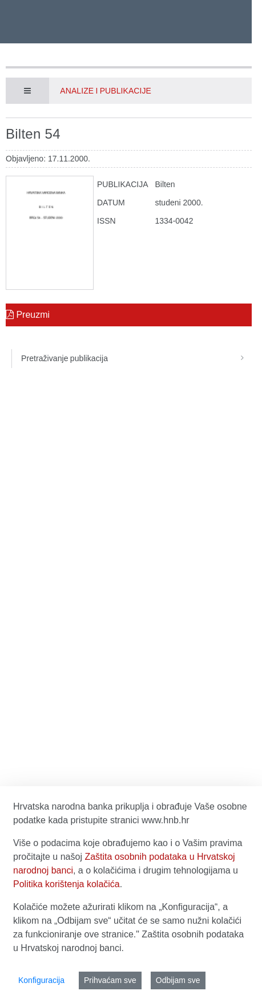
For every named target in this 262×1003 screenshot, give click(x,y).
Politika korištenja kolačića (66, 884)
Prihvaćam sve (110, 980)
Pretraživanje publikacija (136, 358)
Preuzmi (28, 314)
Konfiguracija (41, 980)
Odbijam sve (178, 980)
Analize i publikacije (105, 90)
